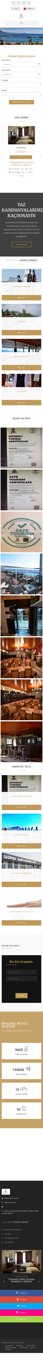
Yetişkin (5, 80)
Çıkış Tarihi (6, 70)
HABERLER (24, 1347)
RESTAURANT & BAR (21, 356)
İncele (20, 157)
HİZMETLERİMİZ (10, 1347)
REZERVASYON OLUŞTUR (21, 102)
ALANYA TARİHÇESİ (22, 835)
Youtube (21, 1299)
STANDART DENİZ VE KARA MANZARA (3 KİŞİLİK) (21, 163)
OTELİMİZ (19, 1345)
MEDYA (33, 1347)
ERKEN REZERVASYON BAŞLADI (21, 912)
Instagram (21, 1312)
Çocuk (4, 90)
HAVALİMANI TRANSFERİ (21, 286)
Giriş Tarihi (6, 60)
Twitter (21, 1306)
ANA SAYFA (9, 1345)
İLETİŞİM (8, 1349)
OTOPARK (21, 321)
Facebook (21, 1293)
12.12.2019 (21, 846)
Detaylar (21, 297)
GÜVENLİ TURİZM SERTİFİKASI (21, 796)
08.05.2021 (21, 807)
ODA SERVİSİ (21, 391)
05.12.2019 (21, 923)
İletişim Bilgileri (21, 244)
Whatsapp (21, 1319)
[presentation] (23, 987)
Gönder (21, 995)
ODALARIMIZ (30, 1345)
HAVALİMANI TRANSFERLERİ (21, 873)
